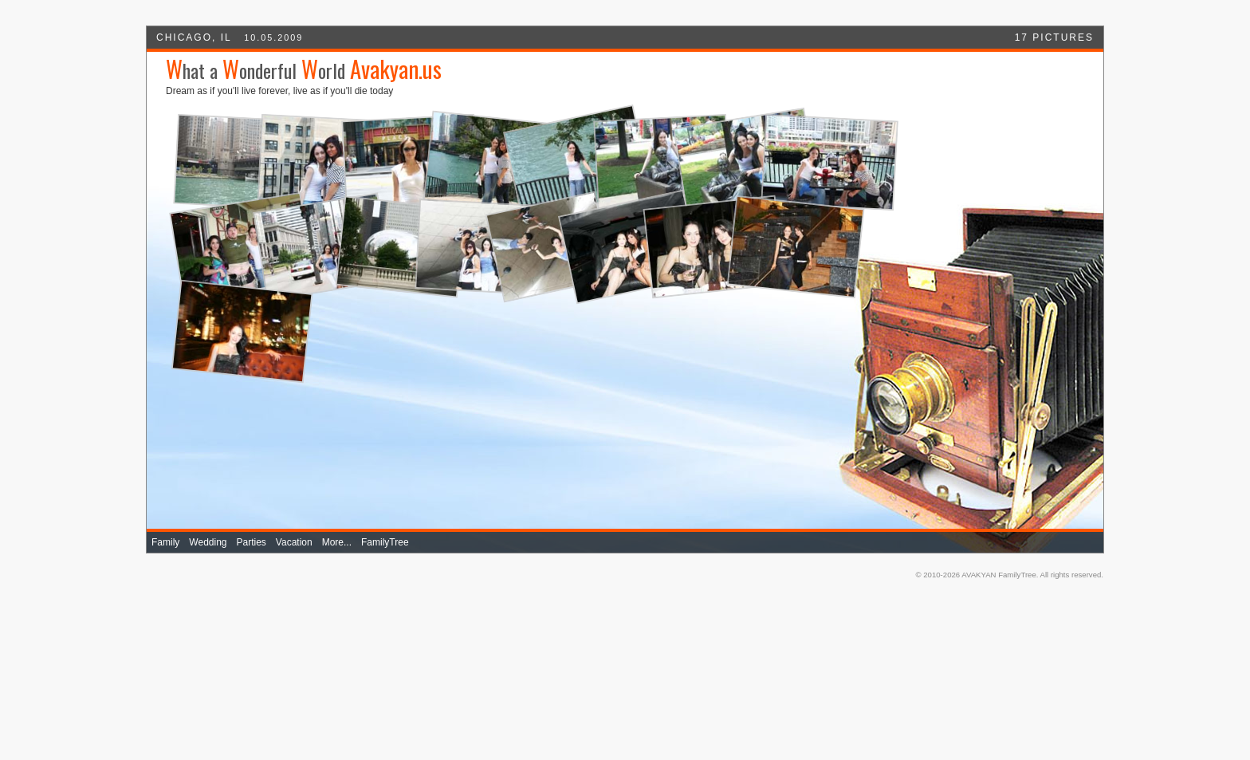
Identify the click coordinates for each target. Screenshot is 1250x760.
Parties (251, 542)
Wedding (207, 542)
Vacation (294, 542)
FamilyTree (385, 542)
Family (165, 542)
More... (337, 542)
